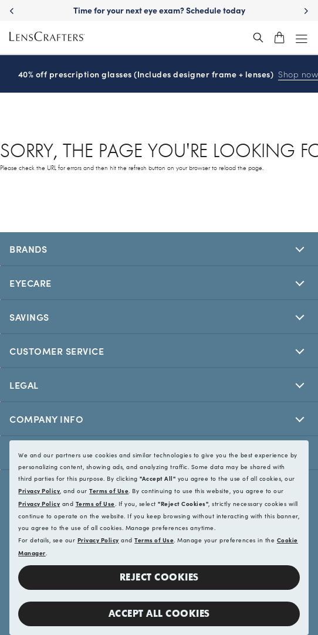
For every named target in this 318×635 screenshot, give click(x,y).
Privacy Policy (39, 491)
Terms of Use (108, 491)
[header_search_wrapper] (258, 37)
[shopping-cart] (279, 37)
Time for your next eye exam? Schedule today (159, 10)
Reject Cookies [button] (159, 577)
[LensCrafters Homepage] (46, 37)
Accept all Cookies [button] (159, 613)
